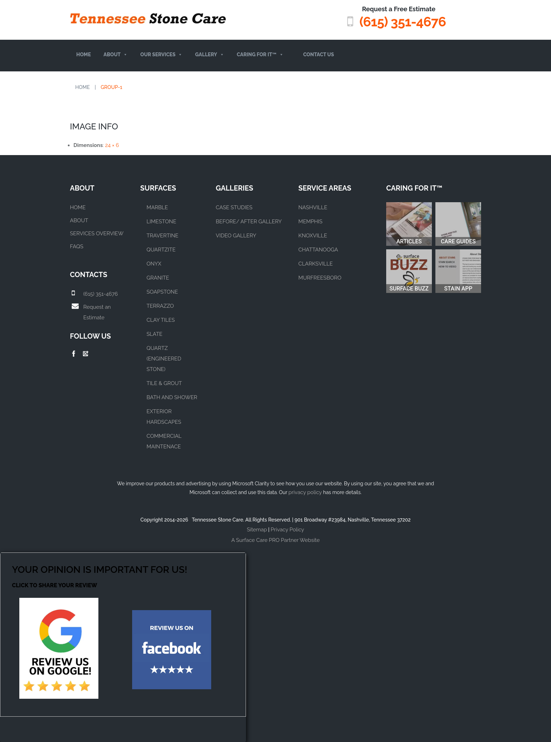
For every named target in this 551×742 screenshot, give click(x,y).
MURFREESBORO (320, 277)
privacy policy (305, 492)
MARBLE (157, 207)
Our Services (161, 55)
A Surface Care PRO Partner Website (275, 540)
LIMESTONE (161, 221)
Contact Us (318, 54)
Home (83, 54)
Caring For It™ (260, 55)
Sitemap (257, 529)
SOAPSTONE (162, 291)
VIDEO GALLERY (236, 235)
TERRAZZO (160, 305)
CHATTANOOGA (318, 249)
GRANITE (158, 277)
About (116, 55)
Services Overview (96, 233)
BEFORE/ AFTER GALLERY (249, 221)
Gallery (209, 55)
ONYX (154, 263)
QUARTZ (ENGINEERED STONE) (164, 358)
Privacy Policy (287, 529)
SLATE (154, 334)
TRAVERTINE (163, 235)
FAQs (76, 246)
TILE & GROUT (164, 383)
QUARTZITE (161, 249)
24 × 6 (112, 145)
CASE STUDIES (234, 207)
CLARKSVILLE (315, 263)
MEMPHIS (310, 221)
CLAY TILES (161, 319)
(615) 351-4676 (402, 22)
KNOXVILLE (312, 235)
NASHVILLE (312, 207)
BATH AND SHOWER (172, 397)
